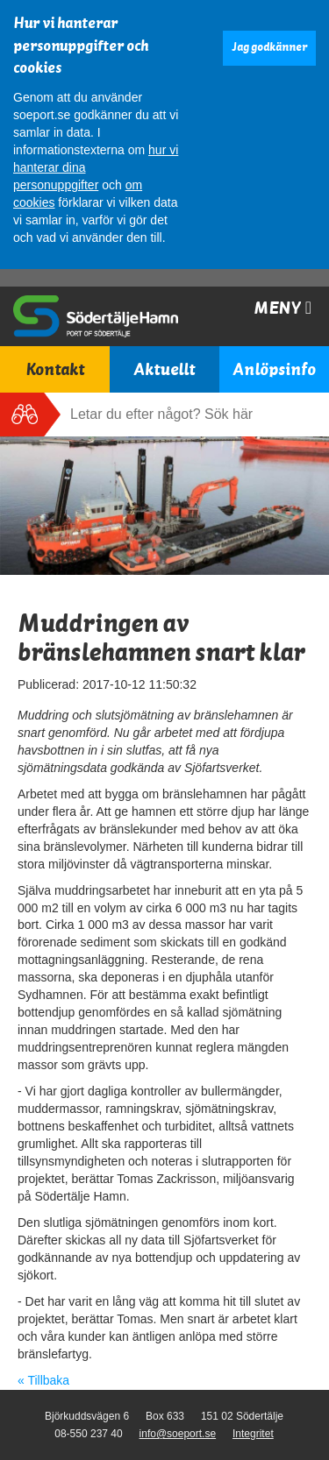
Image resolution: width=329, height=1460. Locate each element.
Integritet (253, 1434)
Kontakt (54, 370)
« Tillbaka (43, 1380)
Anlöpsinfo (274, 370)
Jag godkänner (269, 47)
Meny (282, 308)
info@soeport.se (178, 1434)
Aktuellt (164, 370)
